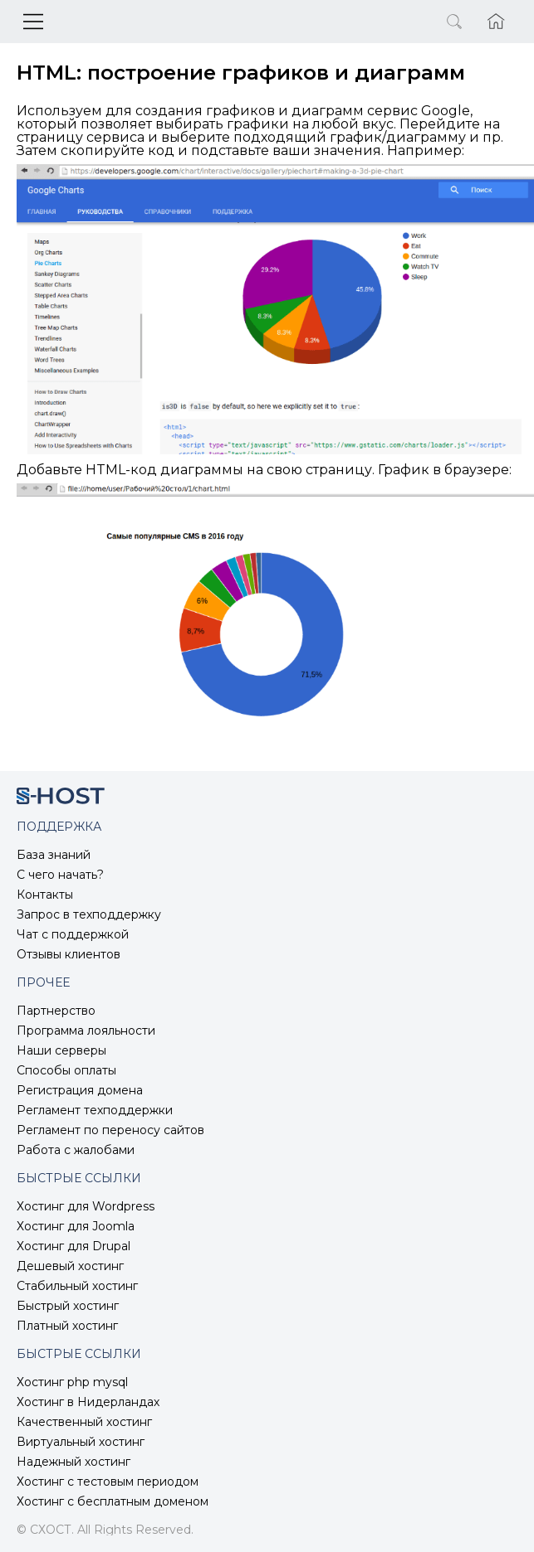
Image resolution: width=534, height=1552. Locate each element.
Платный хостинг (67, 1325)
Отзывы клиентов (68, 954)
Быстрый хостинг (68, 1306)
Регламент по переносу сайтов (110, 1130)
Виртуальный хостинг (81, 1442)
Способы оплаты (66, 1070)
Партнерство (56, 1010)
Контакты (45, 894)
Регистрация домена (80, 1090)
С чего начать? (60, 874)
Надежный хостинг (73, 1461)
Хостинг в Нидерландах (88, 1402)
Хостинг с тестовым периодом (107, 1481)
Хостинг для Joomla (76, 1226)
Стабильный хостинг (77, 1286)
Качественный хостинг (84, 1422)
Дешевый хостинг (70, 1266)
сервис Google (418, 111)
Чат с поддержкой (73, 934)
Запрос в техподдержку (89, 914)
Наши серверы (61, 1050)
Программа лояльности (86, 1030)
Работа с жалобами (76, 1150)
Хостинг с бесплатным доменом (112, 1501)
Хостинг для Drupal (73, 1246)
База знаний (54, 855)
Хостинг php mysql (72, 1382)
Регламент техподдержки (95, 1110)
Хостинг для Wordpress (85, 1206)
